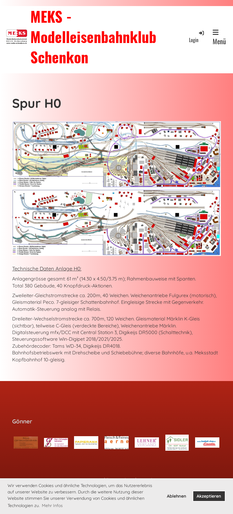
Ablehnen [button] (176, 496)
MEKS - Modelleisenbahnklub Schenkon (93, 36)
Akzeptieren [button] (209, 496)
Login (197, 36)
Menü (219, 37)
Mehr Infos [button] (52, 505)
